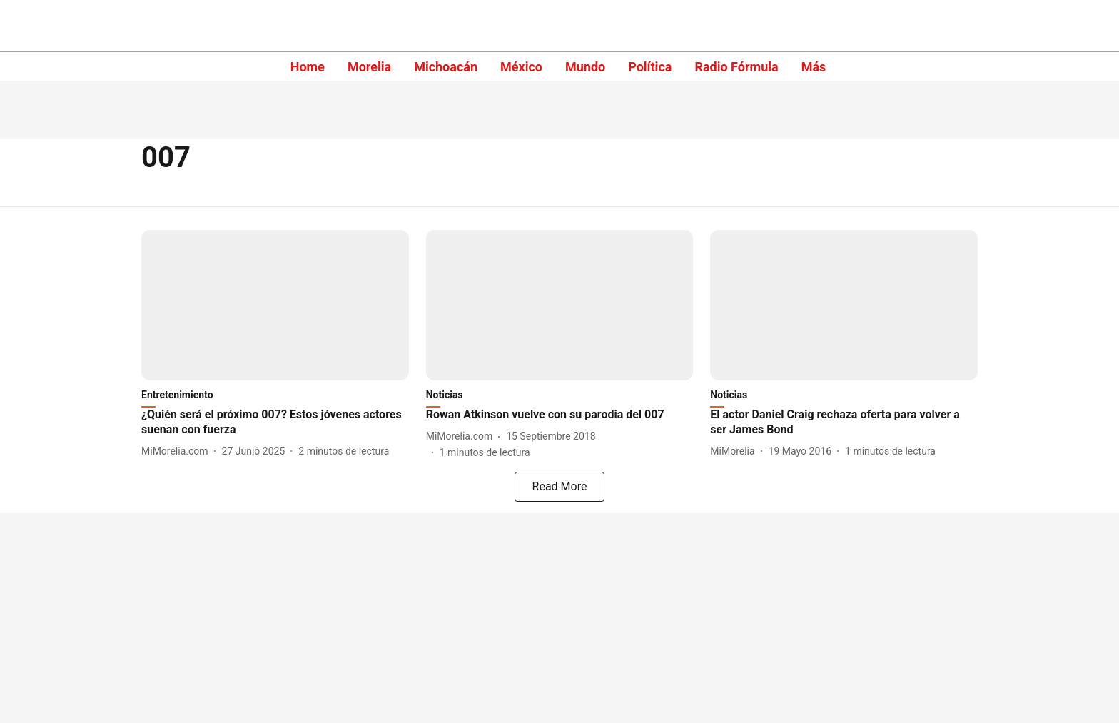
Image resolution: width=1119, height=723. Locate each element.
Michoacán (445, 66)
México (521, 66)
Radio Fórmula (736, 66)
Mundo (585, 66)
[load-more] (559, 487)
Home (307, 66)
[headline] (275, 423)
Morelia (369, 66)
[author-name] (177, 451)
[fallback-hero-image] (275, 305)
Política (650, 66)
